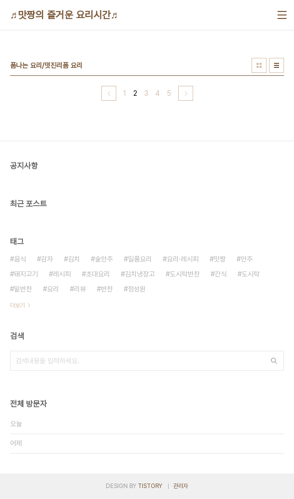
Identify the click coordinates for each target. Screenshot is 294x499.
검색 (274, 360)
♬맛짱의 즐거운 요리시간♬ (64, 15)
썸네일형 (259, 65)
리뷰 (80, 289)
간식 (221, 274)
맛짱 (220, 259)
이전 (108, 93)
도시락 (251, 274)
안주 (247, 259)
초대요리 (98, 274)
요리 (53, 289)
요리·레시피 (183, 259)
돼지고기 (26, 274)
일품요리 (140, 259)
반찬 (107, 289)
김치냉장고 (140, 274)
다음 (185, 93)
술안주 (104, 259)
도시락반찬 (185, 274)
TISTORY (150, 486)
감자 (47, 259)
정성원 (137, 289)
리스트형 (276, 65)
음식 (20, 259)
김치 (74, 259)
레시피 (62, 274)
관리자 (180, 486)
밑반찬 (23, 289)
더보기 (17, 305)
